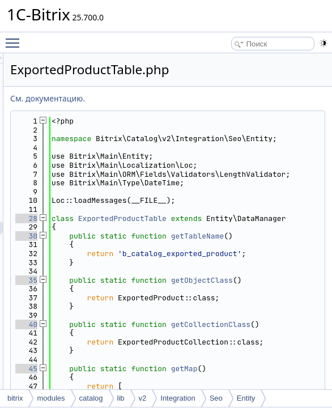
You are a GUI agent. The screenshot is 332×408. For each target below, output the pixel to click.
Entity (246, 398)
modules (51, 398)
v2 (143, 398)
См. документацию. (189, 98)
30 (168, 280)
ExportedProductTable (264, 253)
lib (121, 398)
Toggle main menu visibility (15, 38)
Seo (216, 398)
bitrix (15, 398)
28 (168, 253)
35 (168, 342)
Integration (177, 398)
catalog (91, 398)
